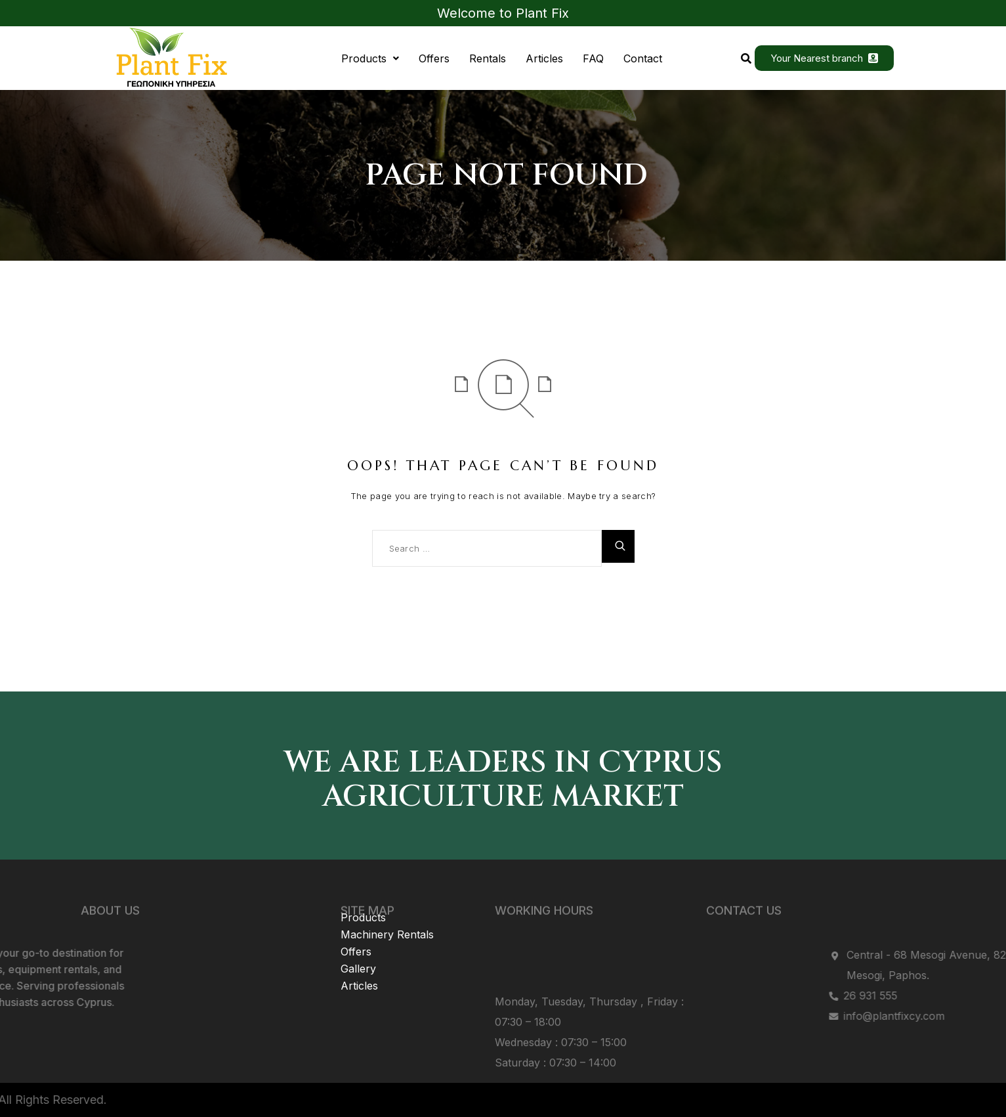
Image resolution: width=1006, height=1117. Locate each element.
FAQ (593, 58)
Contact (642, 58)
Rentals (487, 58)
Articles (544, 58)
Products (370, 58)
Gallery (358, 934)
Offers (434, 58)
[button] (370, 58)
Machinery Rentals (387, 900)
